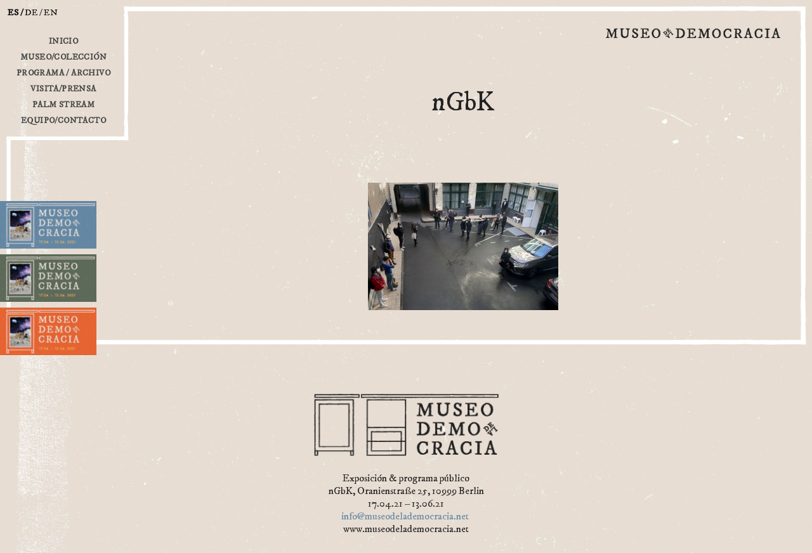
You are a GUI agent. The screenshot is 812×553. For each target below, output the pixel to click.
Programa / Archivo (63, 73)
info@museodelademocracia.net (405, 516)
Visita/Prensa (63, 89)
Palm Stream (63, 105)
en (51, 12)
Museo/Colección (63, 57)
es (13, 12)
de (31, 12)
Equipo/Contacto (63, 120)
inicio (63, 41)
